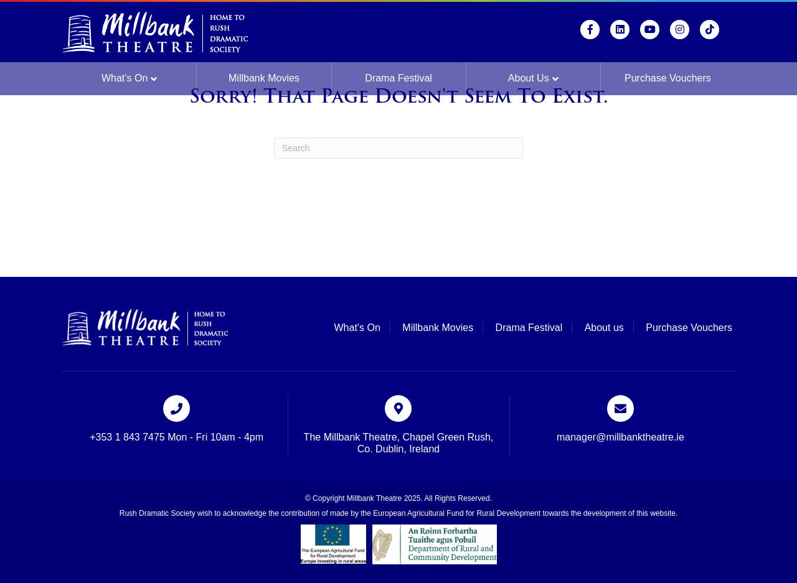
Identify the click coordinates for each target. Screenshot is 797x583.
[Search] (398, 148)
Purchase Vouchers (668, 78)
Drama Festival (398, 78)
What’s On (124, 78)
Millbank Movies (264, 78)
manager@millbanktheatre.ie (620, 437)
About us (528, 78)
